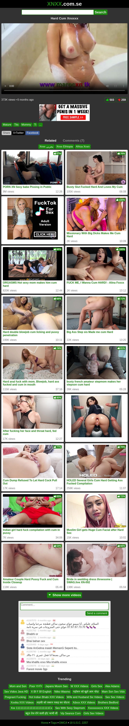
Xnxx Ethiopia (64, 146)
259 (122, 99)
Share (6, 132)
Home (45, 722)
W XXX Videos (79, 686)
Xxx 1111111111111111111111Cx (31, 707)
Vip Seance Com (70, 713)
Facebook (32, 132)
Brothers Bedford (108, 702)
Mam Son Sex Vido (113, 691)
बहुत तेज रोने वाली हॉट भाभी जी (41, 713)
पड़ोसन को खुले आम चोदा (86, 691)
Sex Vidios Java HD (16, 691)
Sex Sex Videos (114, 697)
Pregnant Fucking (15, 697)
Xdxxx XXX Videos (84, 702)
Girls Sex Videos (93, 713)
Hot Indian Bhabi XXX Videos (46, 697)
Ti (35, 124)
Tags (54, 722)
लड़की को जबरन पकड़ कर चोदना (53, 702)
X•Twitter (18, 132)
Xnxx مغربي (46, 146)
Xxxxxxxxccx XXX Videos (103, 707)
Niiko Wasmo (62, 691)
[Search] (58, 12)
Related (50, 140)
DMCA (63, 722)
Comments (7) (73, 140)
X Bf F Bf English (41, 691)
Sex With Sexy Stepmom (70, 707)
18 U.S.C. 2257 (79, 722)
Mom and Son (18, 686)
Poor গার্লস (35, 686)
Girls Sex (96, 686)
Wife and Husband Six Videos (84, 697)
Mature (7, 124)
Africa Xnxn (83, 146)
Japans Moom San (56, 686)
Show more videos (64, 595)
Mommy (26, 124)
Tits (16, 124)
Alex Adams (112, 686)
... (40, 124)
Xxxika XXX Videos (22, 702)
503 (110, 99)
